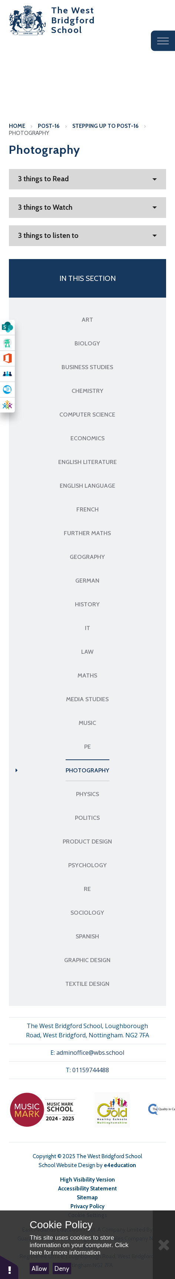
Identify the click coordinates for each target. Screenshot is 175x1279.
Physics (87, 794)
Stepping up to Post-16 (105, 126)
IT (87, 628)
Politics (87, 817)
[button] (9, 1267)
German (87, 580)
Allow (39, 1268)
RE (87, 888)
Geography (87, 556)
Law (87, 651)
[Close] (164, 1244)
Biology (87, 343)
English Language (87, 485)
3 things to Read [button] (43, 179)
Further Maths (87, 533)
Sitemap (87, 1197)
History (87, 604)
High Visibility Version (87, 1179)
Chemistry (87, 390)
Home (17, 126)
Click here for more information (79, 1249)
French (87, 509)
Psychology (87, 865)
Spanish (87, 936)
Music (87, 722)
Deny (62, 1268)
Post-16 (49, 126)
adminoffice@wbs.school (90, 1052)
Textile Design (87, 983)
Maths (87, 675)
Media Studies (87, 699)
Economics (87, 438)
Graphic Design (87, 960)
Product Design (87, 841)
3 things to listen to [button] (48, 235)
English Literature (87, 461)
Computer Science (87, 414)
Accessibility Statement (87, 1188)
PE (87, 746)
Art (87, 319)
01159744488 (90, 1070)
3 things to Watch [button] (45, 207)
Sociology (87, 912)
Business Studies (87, 367)
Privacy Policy (87, 1206)
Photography (29, 133)
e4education (120, 1165)
